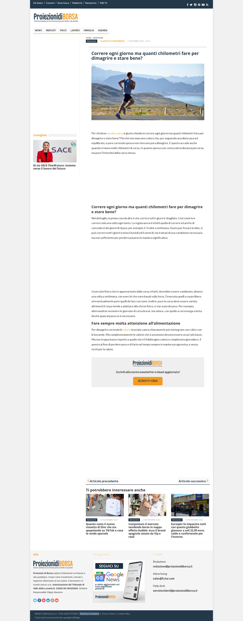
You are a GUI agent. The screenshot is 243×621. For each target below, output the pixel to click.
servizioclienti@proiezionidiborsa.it (175, 590)
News (38, 30)
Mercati (51, 30)
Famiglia (89, 30)
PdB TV (103, 3)
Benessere (98, 37)
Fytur (77, 617)
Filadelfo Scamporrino (112, 41)
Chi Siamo (38, 3)
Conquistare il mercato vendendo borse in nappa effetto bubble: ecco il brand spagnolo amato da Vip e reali (147, 530)
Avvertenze (63, 3)
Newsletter (91, 3)
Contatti (50, 3)
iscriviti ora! (148, 381)
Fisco (63, 30)
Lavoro (75, 30)
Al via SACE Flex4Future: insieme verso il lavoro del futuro (54, 167)
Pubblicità (77, 3)
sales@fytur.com (163, 578)
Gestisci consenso (89, 613)
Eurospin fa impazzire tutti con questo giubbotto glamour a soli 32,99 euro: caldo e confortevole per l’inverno (188, 530)
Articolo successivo (192, 481)
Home (88, 37)
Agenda (102, 30)
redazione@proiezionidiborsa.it (172, 566)
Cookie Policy (123, 613)
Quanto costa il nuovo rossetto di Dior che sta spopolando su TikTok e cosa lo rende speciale (104, 528)
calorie (127, 329)
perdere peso (115, 133)
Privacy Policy (108, 613)
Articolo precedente (104, 481)
